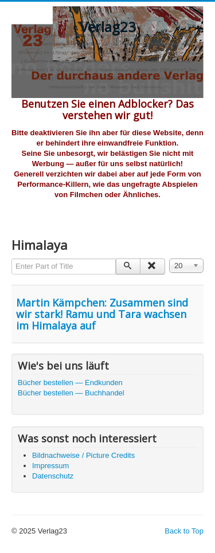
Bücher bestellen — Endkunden (70, 382)
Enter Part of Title (11, 258)
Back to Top (184, 531)
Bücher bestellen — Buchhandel (71, 393)
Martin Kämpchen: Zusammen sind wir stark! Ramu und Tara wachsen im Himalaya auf (102, 314)
